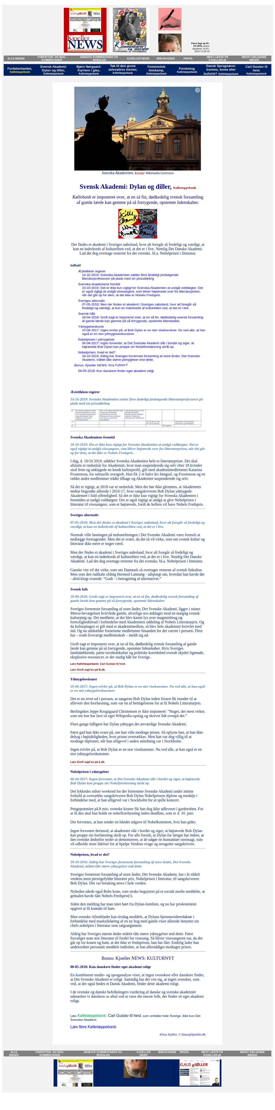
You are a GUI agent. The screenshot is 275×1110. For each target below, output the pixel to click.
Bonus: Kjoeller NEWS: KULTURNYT (101, 365)
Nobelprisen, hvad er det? (96, 352)
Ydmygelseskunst (91, 326)
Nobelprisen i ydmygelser (96, 339)
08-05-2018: (79, 967)
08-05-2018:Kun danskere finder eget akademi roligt (116, 371)
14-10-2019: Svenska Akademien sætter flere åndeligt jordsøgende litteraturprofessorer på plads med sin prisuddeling (130, 276)
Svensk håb (86, 313)
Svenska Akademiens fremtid (99, 284)
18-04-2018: (79, 596)
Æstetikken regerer (92, 271)
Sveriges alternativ (91, 301)
